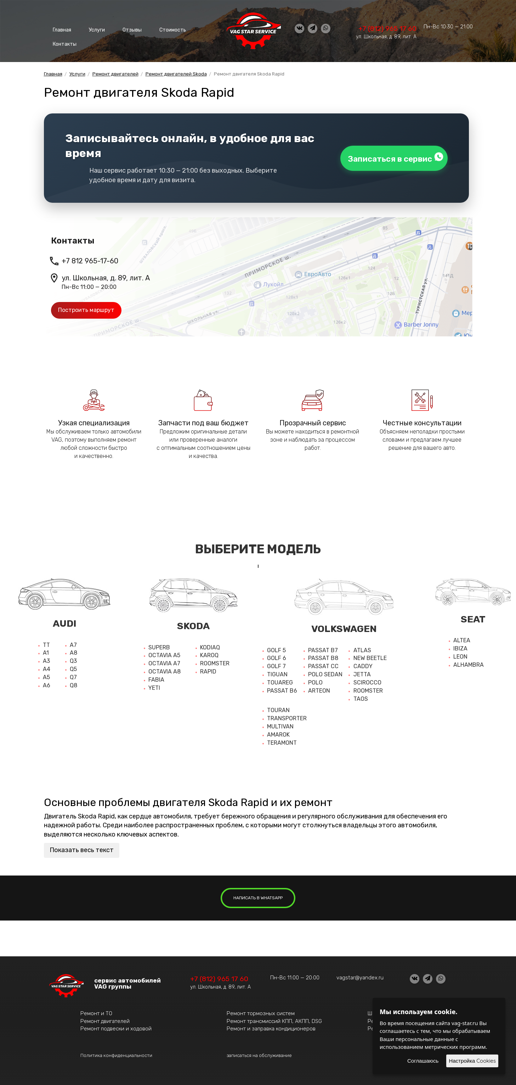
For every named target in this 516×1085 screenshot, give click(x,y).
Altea (461, 638)
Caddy (363, 664)
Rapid (208, 669)
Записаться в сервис (392, 156)
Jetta (362, 672)
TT (46, 642)
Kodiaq (210, 645)
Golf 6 (276, 656)
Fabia (156, 677)
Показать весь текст (82, 848)
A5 (46, 675)
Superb (159, 645)
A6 (46, 683)
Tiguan (277, 672)
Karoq (209, 653)
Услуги (88, 28)
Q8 (73, 683)
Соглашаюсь (422, 1060)
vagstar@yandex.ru (360, 975)
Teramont (282, 740)
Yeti (154, 685)
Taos (360, 696)
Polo (315, 680)
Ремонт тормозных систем (261, 1011)
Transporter (287, 716)
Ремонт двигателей (105, 1019)
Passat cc (323, 664)
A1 (46, 650)
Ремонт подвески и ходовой (116, 1026)
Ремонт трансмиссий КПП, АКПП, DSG (274, 1019)
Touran (278, 708)
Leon (460, 654)
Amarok (278, 732)
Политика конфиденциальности (116, 1053)
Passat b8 (323, 656)
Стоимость (151, 28)
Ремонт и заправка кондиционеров (271, 1026)
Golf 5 (276, 648)
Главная (59, 28)
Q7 (73, 675)
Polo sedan (325, 672)
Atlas (362, 648)
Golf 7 (276, 664)
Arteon (319, 688)
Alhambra (468, 662)
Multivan (280, 724)
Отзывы (116, 28)
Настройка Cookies (472, 1060)
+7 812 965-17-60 (90, 259)
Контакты (62, 38)
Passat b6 (282, 688)
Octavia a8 (164, 669)
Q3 (73, 658)
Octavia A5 (164, 653)
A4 (46, 667)
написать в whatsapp (258, 895)
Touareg (280, 680)
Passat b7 (323, 648)
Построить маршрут (86, 307)
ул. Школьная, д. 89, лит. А (386, 37)
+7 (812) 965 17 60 (387, 28)
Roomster (214, 661)
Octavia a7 (164, 661)
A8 (73, 650)
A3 (46, 658)
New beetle (370, 656)
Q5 (73, 667)
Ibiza (460, 646)
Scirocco (367, 680)
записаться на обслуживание (259, 1053)
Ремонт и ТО (96, 1011)
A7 (73, 642)
